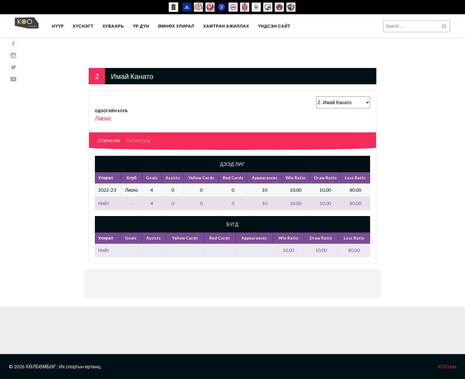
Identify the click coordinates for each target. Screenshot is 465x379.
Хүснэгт (83, 25)
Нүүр (58, 25)
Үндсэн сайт (274, 25)
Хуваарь (113, 25)
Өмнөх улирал (176, 25)
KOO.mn (447, 366)
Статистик (109, 140)
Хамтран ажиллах (226, 25)
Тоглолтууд (138, 140)
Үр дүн (141, 25)
